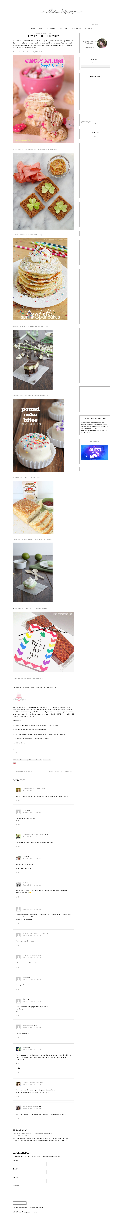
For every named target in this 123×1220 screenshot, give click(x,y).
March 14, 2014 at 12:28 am (32, 1049)
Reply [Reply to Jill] (18, 897)
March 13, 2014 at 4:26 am (32, 813)
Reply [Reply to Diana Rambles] (18, 1037)
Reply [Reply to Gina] (18, 873)
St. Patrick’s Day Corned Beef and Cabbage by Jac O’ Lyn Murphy (35, 149)
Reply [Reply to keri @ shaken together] (18, 1118)
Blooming (88, 28)
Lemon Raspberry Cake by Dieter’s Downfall (28, 678)
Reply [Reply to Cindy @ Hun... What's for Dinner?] (18, 945)
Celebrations (51, 28)
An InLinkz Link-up (19, 743)
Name (15, 1160)
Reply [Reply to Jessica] (18, 989)
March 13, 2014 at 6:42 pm (32, 957)
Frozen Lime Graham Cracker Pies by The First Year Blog (32, 539)
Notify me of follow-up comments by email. (29, 1207)
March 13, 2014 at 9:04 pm (32, 979)
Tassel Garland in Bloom (24, 771)
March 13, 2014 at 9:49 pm (32, 1027)
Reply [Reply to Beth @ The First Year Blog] (18, 800)
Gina (24, 856)
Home (33, 28)
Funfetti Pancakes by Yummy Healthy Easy (27, 235)
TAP (95, 136)
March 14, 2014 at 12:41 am (32, 1084)
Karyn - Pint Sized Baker (31, 1082)
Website (15, 1177)
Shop (41, 28)
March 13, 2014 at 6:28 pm (32, 935)
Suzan (25, 810)
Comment (16, 1186)
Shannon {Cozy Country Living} (33, 834)
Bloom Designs (61, 11)
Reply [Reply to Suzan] (18, 824)
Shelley (25, 1047)
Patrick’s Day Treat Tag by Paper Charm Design (31, 608)
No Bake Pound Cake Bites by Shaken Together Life (31, 395)
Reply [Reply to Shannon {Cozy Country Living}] (18, 846)
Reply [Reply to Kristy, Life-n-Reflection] (18, 967)
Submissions (76, 28)
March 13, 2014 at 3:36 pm (32, 909)
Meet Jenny (64, 28)
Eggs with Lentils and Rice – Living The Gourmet (31, 1133)
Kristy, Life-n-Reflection (31, 955)
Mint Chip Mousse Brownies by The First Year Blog (30, 326)
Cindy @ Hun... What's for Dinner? (34, 933)
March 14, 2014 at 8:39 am (32, 1108)
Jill (24, 883)
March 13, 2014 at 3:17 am (32, 791)
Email (15, 1169)
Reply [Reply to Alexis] (18, 923)
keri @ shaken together (31, 1106)
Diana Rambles (28, 1025)
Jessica (25, 977)
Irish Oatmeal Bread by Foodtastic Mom (26, 477)
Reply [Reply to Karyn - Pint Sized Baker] (18, 1096)
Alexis (25, 907)
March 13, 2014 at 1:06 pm (32, 859)
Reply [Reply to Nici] (18, 1015)
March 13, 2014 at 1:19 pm (32, 885)
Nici (24, 999)
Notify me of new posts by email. (25, 1212)
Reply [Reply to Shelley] (18, 1072)
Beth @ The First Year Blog (32, 788)
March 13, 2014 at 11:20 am (32, 837)
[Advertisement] (94, 170)
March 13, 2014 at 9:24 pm (32, 1001)
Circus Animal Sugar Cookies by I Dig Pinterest (29, 52)
